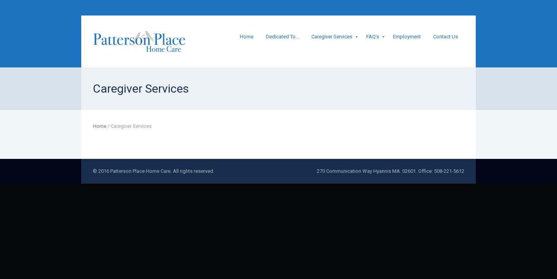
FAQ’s (372, 37)
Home (246, 37)
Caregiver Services (331, 37)
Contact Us (445, 37)
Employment (407, 37)
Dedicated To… (282, 37)
